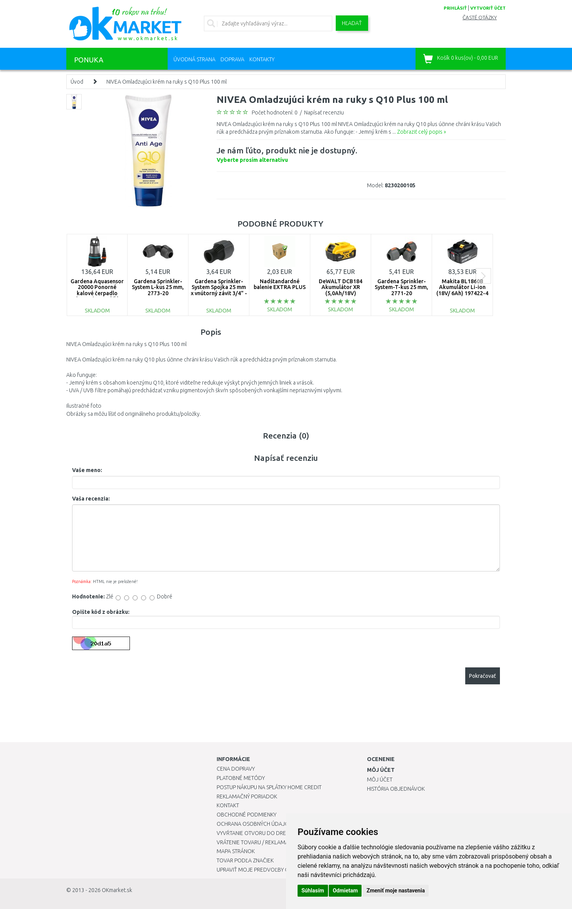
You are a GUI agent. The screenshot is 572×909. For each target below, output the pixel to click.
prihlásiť (455, 8)
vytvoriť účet (488, 8)
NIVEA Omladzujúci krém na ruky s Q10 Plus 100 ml (166, 82)
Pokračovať (482, 676)
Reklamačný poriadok (247, 796)
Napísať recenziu (324, 112)
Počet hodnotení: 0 (275, 112)
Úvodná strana (194, 59)
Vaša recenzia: (91, 499)
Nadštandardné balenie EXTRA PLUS (280, 284)
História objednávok (396, 789)
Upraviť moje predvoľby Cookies (262, 870)
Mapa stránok (236, 851)
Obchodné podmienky (246, 815)
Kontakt (228, 805)
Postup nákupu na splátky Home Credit (269, 787)
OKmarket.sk (117, 890)
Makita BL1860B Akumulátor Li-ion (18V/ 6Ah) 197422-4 (462, 287)
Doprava (232, 59)
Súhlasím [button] (312, 890)
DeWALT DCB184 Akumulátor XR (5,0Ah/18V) (340, 287)
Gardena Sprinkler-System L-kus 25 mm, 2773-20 (158, 287)
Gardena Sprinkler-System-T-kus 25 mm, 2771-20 (401, 287)
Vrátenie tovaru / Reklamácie (256, 842)
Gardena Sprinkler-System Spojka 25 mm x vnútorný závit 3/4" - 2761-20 (219, 290)
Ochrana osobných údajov (255, 824)
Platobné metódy (241, 778)
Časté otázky (480, 17)
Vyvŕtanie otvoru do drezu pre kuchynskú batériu (285, 833)
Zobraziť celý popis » (421, 132)
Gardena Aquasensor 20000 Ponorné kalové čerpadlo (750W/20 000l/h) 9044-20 (97, 293)
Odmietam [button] (345, 890)
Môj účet (379, 779)
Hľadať (352, 23)
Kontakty (261, 59)
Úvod (77, 82)
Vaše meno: (87, 470)
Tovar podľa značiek (245, 860)
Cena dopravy (236, 769)
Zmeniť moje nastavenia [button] (396, 890)
